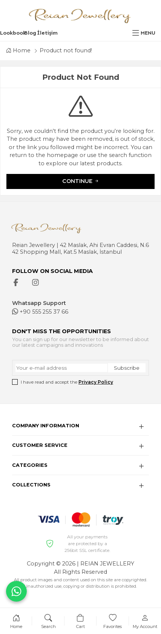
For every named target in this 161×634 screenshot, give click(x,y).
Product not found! (66, 50)
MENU (148, 32)
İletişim (47, 32)
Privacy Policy (95, 382)
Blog (30, 32)
